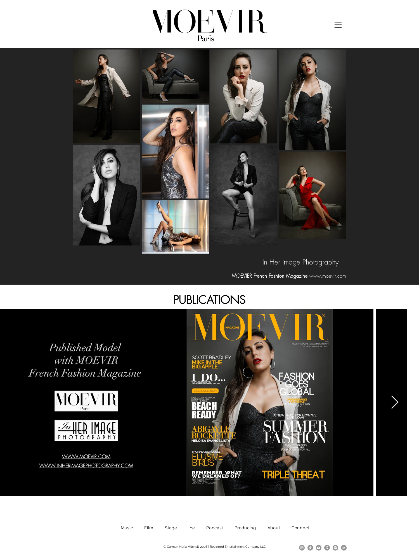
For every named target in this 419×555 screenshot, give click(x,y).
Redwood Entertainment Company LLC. (238, 547)
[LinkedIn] (344, 548)
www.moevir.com (327, 275)
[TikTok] (310, 548)
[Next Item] (394, 403)
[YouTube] (318, 548)
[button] (338, 24)
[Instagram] (302, 548)
